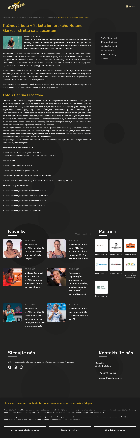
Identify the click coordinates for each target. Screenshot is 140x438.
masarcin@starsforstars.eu (110, 378)
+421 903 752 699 (107, 373)
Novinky (51, 17)
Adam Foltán (107, 50)
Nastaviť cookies (70, 430)
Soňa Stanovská (109, 38)
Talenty (22, 17)
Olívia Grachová (109, 46)
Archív (104, 58)
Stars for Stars (9, 17)
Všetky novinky (81, 234)
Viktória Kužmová (36, 17)
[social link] (9, 367)
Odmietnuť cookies (115, 430)
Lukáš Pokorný (108, 54)
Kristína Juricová (109, 42)
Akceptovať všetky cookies (25, 430)
